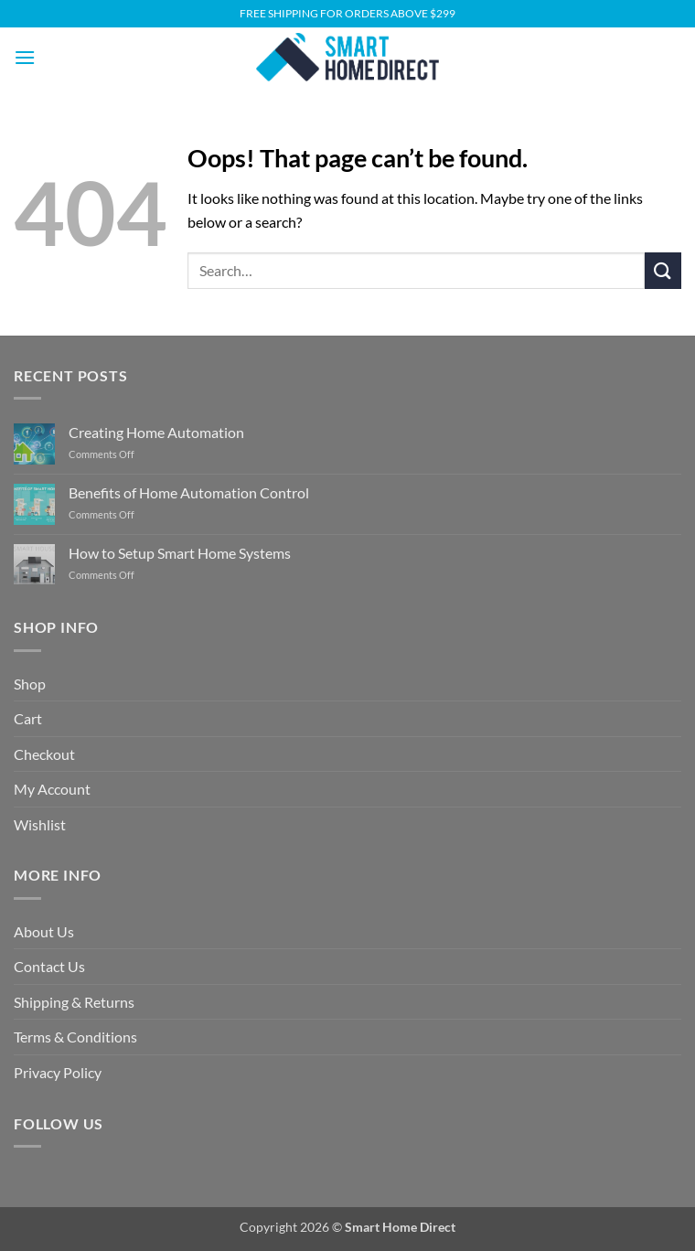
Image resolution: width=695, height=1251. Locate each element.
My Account (52, 788)
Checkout (44, 754)
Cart (28, 718)
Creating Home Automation (156, 432)
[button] (25, 57)
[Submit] (663, 270)
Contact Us (49, 966)
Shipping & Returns (74, 1001)
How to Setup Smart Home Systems (180, 552)
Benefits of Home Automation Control (189, 492)
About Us (44, 931)
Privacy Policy (58, 1072)
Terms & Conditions (75, 1036)
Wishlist (40, 824)
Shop (30, 683)
